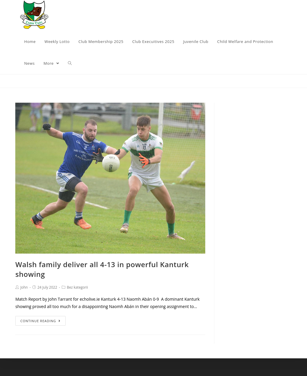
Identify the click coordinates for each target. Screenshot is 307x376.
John (24, 287)
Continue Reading (40, 321)
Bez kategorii (77, 287)
